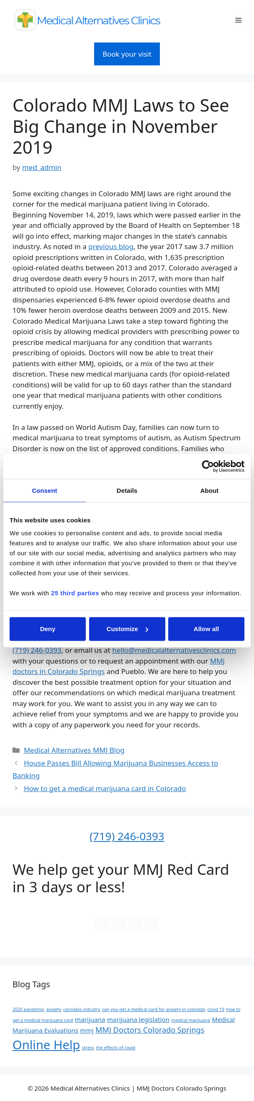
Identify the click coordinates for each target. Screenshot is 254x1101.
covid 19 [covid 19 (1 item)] (215, 1009)
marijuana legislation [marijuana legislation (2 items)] (138, 1019)
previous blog (110, 246)
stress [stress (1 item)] (88, 1048)
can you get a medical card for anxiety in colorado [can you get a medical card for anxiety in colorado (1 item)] (153, 1009)
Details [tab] (127, 490)
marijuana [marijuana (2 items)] (90, 1019)
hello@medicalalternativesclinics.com (174, 650)
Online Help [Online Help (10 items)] (46, 1044)
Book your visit (127, 54)
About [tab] (209, 490)
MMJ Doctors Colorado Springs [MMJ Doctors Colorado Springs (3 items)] (149, 1030)
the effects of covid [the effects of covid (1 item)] (115, 1048)
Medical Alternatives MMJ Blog (74, 750)
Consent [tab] (44, 490)
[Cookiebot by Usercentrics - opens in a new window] (208, 466)
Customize (127, 628)
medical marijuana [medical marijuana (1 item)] (190, 1020)
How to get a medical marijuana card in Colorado (105, 788)
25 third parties (75, 593)
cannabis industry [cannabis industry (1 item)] (81, 1009)
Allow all (206, 628)
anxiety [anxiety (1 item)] (53, 1009)
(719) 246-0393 (36, 650)
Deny (47, 628)
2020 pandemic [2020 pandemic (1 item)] (28, 1009)
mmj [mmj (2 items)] (86, 1030)
